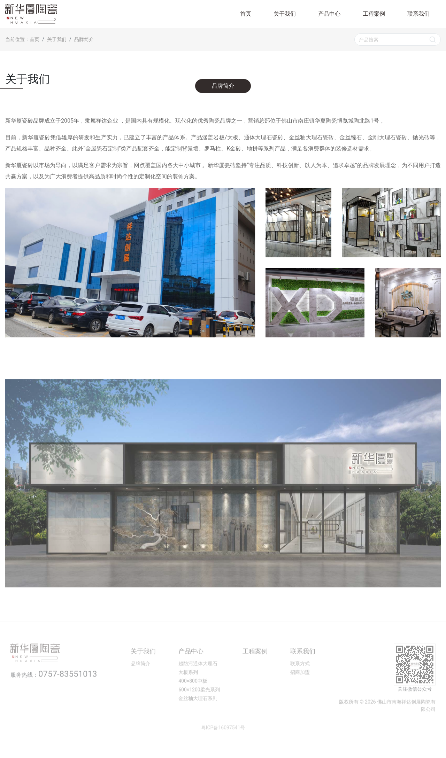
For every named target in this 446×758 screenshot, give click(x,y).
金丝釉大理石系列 (197, 713)
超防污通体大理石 (197, 678)
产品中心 (329, 13)
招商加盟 (300, 687)
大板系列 (188, 687)
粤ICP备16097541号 (223, 742)
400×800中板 (192, 695)
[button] (16, 497)
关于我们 (285, 13)
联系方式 (300, 678)
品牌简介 (223, 86)
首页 (245, 13)
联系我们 (418, 13)
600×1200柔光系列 (199, 704)
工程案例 (374, 13)
